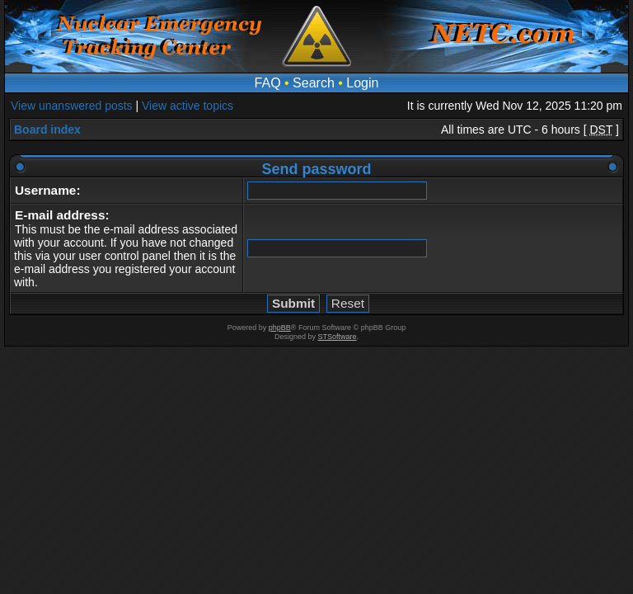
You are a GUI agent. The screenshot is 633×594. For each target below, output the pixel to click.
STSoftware (337, 336)
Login (362, 83)
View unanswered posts (72, 105)
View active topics (187, 105)
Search (314, 83)
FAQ (268, 83)
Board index (47, 129)
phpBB (280, 327)
